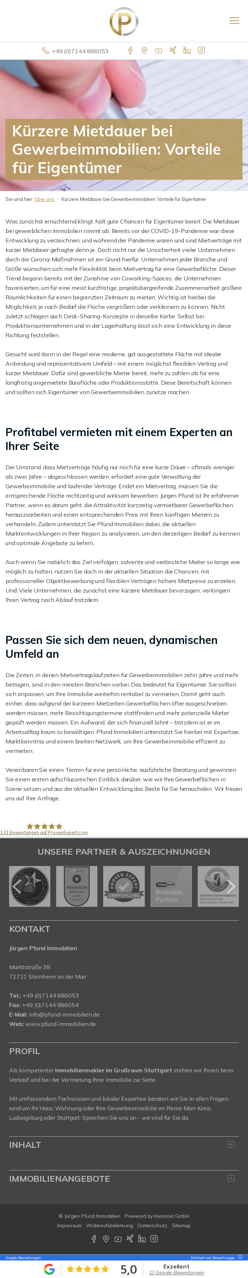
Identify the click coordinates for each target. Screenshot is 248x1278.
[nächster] (230, 886)
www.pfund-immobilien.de (60, 1024)
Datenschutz (152, 1225)
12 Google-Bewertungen (176, 1272)
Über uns (44, 199)
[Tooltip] (239, 1258)
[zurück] (17, 886)
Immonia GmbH (171, 1216)
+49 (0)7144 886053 (80, 51)
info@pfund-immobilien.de (64, 1014)
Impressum (69, 1225)
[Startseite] (124, 20)
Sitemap (181, 1225)
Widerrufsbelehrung (109, 1225)
